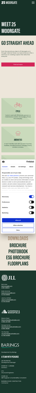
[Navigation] (33, 2)
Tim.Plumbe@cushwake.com (10, 333)
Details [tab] (13, 166)
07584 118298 (5, 328)
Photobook (18, 251)
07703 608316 (5, 294)
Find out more (18, 64)
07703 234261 (5, 301)
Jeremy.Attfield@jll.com (8, 300)
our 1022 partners (13, 175)
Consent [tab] (4, 166)
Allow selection (18, 225)
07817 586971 (5, 288)
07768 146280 (5, 335)
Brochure (18, 245)
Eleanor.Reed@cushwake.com (10, 320)
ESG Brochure (18, 257)
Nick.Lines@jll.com (6, 286)
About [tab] (31, 166)
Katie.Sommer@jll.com (8, 293)
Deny (18, 230)
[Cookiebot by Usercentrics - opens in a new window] (26, 162)
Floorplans (18, 263)
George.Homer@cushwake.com (11, 327)
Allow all (18, 220)
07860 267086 (5, 322)
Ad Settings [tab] (22, 166)
